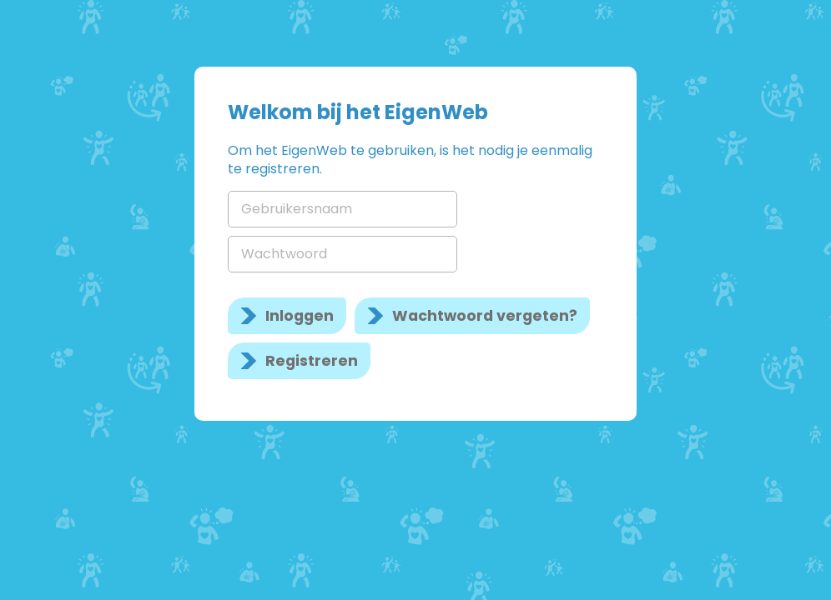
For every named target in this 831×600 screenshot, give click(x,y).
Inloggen (299, 316)
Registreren (311, 361)
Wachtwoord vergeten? (484, 316)
